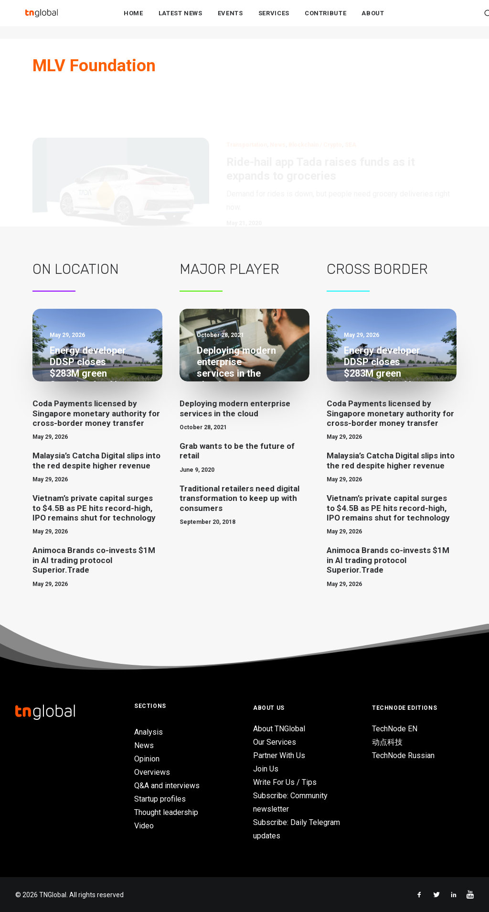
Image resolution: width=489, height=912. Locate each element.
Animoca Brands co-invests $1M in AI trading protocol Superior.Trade (93, 560)
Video (144, 825)
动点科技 (387, 742)
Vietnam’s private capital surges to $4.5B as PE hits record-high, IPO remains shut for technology (94, 507)
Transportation (246, 100)
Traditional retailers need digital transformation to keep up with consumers (239, 498)
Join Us (265, 768)
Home (133, 19)
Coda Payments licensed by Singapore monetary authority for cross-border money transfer (96, 413)
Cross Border (377, 269)
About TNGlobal (279, 728)
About (372, 19)
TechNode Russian (403, 755)
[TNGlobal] (41, 19)
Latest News (180, 19)
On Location (75, 269)
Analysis (148, 732)
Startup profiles (160, 798)
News (278, 100)
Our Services (274, 742)
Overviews (152, 772)
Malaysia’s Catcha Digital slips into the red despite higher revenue (96, 460)
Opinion (146, 758)
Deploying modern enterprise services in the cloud (235, 408)
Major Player (229, 269)
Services (273, 19)
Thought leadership (166, 812)
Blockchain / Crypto (315, 100)
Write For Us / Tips (285, 782)
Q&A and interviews (167, 785)
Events (230, 19)
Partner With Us (279, 755)
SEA (350, 100)
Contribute (326, 19)
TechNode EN (394, 728)
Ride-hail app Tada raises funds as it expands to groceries (320, 124)
